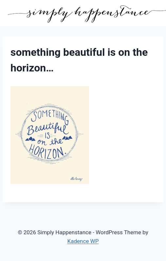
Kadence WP (83, 241)
